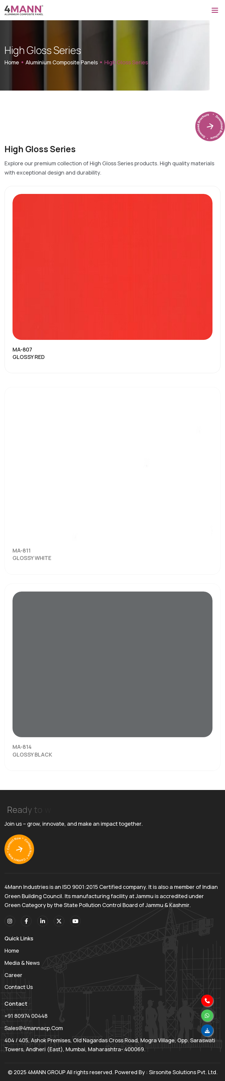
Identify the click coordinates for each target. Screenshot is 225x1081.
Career (13, 975)
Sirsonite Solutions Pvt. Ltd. (183, 1072)
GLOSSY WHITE (32, 564)
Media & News (22, 962)
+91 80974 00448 (26, 1015)
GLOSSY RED (29, 357)
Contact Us (18, 986)
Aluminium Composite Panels (62, 62)
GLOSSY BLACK (32, 760)
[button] (215, 10)
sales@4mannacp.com (33, 1028)
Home (11, 62)
